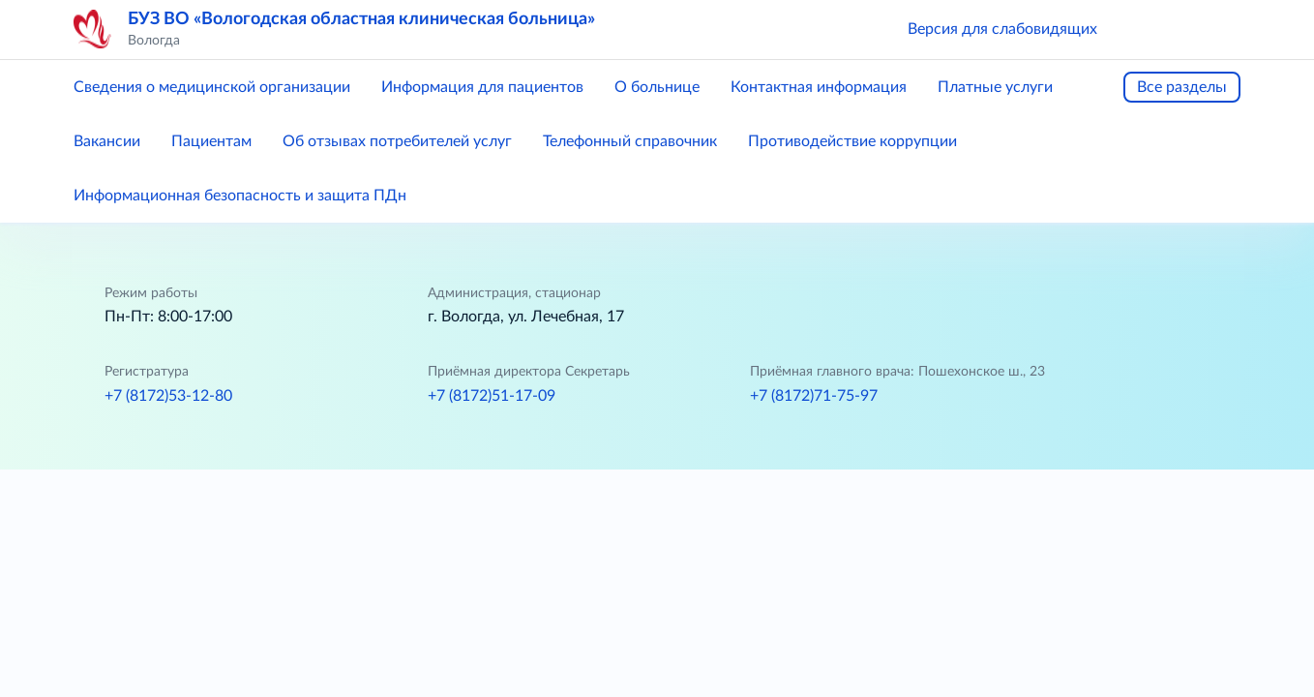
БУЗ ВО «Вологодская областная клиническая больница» (361, 19)
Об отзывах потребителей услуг (397, 141)
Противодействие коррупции (852, 141)
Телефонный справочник (630, 141)
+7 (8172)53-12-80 (168, 396)
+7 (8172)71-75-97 (814, 396)
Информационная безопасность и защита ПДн (240, 195)
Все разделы (1182, 87)
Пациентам (211, 141)
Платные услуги (995, 87)
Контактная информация (819, 87)
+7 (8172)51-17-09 (491, 396)
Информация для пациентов (482, 87)
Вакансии (107, 141)
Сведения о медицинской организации (212, 87)
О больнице (657, 87)
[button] (1139, 29)
